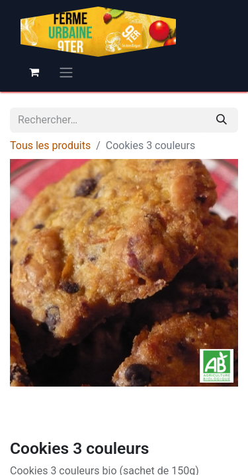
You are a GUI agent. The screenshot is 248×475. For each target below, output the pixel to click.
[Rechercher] (221, 120)
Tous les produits (50, 145)
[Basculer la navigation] (66, 72)
